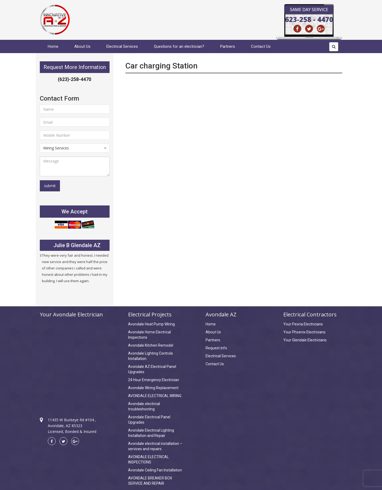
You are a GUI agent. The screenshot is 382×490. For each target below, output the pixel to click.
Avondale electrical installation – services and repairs (155, 446)
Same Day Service (309, 9)
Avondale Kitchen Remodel (150, 345)
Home (53, 46)
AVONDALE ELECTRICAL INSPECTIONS (148, 459)
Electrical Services (122, 46)
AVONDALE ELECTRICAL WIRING (154, 396)
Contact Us (261, 46)
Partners (227, 46)
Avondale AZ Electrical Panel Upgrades (152, 369)
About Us (82, 46)
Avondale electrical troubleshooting (144, 406)
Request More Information (75, 67)
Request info (216, 348)
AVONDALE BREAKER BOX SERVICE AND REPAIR (150, 480)
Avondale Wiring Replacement (153, 388)
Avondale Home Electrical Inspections (149, 334)
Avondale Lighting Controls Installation (150, 356)
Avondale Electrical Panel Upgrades (149, 419)
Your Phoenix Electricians (304, 332)
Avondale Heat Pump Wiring (151, 324)
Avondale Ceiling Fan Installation (155, 470)
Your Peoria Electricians (303, 324)
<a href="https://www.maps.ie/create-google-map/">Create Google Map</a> (75, 362)
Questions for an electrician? (179, 46)
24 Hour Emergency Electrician (153, 380)
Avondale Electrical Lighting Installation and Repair (151, 433)
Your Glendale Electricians (305, 340)
